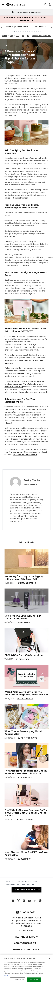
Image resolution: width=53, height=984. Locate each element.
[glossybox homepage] (17, 4)
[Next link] (51, 28)
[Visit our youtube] (29, 900)
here (6, 975)
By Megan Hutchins (27, 583)
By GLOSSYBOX (24, 622)
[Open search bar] (45, 4)
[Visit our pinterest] (40, 900)
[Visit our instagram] (24, 900)
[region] (26, 969)
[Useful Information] (26, 949)
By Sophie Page (25, 777)
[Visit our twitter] (18, 900)
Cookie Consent (26, 930)
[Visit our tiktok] (34, 900)
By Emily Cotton (25, 698)
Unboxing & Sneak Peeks (17, 27)
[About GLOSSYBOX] (26, 943)
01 (28, 36)
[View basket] (49, 4)
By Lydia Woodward (27, 738)
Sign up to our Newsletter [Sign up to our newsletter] (26, 889)
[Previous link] (1, 28)
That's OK (34, 980)
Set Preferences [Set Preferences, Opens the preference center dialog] (18, 980)
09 (23, 36)
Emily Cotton (32, 480)
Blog (11, 36)
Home (4, 36)
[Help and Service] (26, 936)
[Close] (49, 958)
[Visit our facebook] (13, 900)
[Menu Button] (3, 4)
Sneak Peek (40, 27)
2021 (17, 36)
